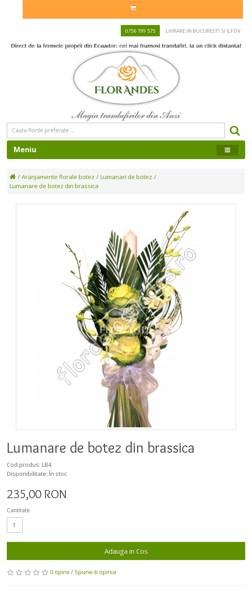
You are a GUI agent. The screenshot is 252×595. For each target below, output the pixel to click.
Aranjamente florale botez (58, 177)
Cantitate (18, 510)
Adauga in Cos (126, 550)
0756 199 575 (140, 30)
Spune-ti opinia (95, 572)
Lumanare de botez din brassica (54, 186)
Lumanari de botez (126, 177)
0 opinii (59, 572)
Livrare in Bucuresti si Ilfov (203, 30)
